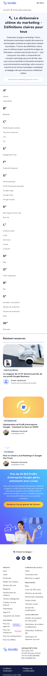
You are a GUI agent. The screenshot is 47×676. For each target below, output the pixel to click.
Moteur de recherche (11, 307)
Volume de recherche (11, 311)
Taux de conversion (10, 132)
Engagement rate (10, 155)
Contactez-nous (31, 574)
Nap (4, 262)
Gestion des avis (9, 585)
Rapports (6, 589)
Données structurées (11, 302)
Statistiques (8, 608)
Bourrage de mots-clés (12, 213)
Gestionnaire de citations (9, 593)
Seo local (6, 240)
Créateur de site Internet (9, 603)
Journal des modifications (30, 608)
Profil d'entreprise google (13, 186)
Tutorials (8, 452)
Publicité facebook (10, 168)
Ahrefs (6, 97)
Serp (5, 316)
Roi (4, 289)
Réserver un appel (32, 578)
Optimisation (10, 421)
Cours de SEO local (33, 589)
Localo (5, 244)
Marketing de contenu (11, 128)
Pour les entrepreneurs (12, 636)
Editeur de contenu (10, 582)
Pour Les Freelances (12, 631)
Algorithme (7, 101)
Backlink (6, 114)
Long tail (6, 249)
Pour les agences (12, 625)
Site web (6, 329)
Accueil (6, 10)
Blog (27, 586)
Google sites (8, 195)
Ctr (4, 141)
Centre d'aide (30, 600)
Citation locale (8, 231)
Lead (5, 235)
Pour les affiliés (9, 640)
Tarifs (27, 571)
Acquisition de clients (11, 616)
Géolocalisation (9, 182)
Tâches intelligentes (11, 599)
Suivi (5, 571)
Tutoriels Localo (31, 604)
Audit (5, 574)
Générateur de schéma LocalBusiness (34, 625)
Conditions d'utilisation (7, 669)
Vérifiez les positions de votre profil (33, 619)
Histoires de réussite (33, 593)
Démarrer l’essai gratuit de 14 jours (23, 504)
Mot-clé (6, 217)
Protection (7, 578)
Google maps (8, 191)
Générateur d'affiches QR (33, 631)
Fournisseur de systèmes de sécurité (23, 383)
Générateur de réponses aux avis (32, 638)
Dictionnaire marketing (34, 597)
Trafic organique (9, 276)
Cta (4, 137)
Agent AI (6, 612)
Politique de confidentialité (28, 669)
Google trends (9, 199)
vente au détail (11, 370)
